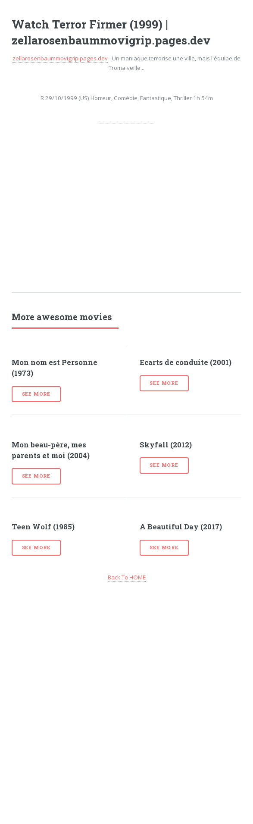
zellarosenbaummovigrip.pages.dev (60, 58)
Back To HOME (127, 577)
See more (36, 394)
